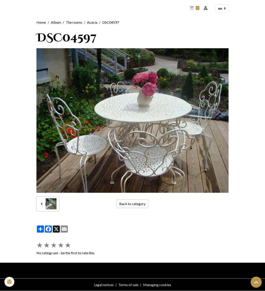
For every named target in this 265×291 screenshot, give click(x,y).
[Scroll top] (256, 282)
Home (41, 22)
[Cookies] (9, 282)
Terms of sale (128, 285)
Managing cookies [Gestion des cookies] (157, 285)
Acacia (92, 22)
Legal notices (104, 285)
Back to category (132, 204)
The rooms (74, 22)
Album (56, 22)
